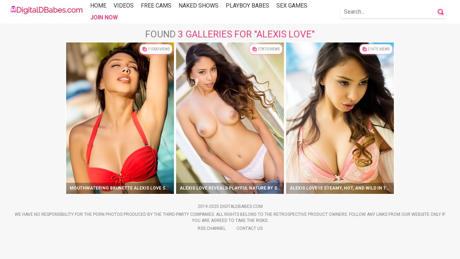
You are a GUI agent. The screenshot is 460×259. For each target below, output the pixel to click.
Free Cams (156, 5)
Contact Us (249, 228)
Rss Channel (212, 228)
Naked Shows (198, 5)
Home (98, 5)
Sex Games (291, 5)
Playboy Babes (247, 5)
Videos (124, 5)
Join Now (104, 17)
